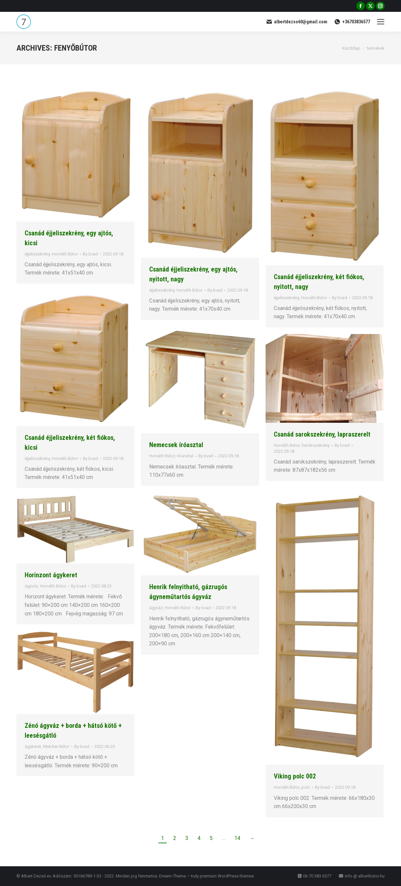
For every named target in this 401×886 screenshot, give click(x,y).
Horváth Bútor (65, 253)
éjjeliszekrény (37, 253)
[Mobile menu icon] (381, 22)
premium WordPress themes (227, 876)
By (90, 253)
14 (237, 838)
